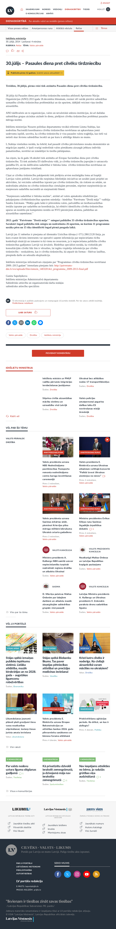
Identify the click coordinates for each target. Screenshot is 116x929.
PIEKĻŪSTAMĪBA (24, 870)
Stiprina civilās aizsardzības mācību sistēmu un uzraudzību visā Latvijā (57, 401)
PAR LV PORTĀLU (24, 863)
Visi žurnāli (91, 831)
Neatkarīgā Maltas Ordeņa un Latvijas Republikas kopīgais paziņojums (93, 561)
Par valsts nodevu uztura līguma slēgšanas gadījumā (21, 770)
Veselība (53, 676)
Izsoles (51, 829)
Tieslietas (17, 777)
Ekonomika (18, 687)
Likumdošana (18, 737)
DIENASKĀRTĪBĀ (73, 9)
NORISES (46, 9)
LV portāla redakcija (29, 881)
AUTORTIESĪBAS (24, 874)
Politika (98, 730)
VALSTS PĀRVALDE (15, 439)
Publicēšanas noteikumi (22, 303)
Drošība (33, 335)
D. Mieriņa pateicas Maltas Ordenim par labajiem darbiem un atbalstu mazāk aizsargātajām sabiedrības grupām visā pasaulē (57, 601)
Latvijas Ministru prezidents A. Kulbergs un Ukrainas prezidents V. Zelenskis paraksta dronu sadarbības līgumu (94, 601)
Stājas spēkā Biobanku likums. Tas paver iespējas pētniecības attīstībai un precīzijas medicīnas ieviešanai (57, 665)
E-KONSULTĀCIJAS (35, 14)
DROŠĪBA (10, 442)
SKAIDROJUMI (33, 9)
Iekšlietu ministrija (16, 38)
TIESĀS (86, 9)
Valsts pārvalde (37, 46)
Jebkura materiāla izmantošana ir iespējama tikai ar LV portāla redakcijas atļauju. (48, 911)
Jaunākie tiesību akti (24, 824)
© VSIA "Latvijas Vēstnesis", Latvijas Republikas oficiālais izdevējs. (40, 914)
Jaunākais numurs (94, 824)
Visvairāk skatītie (22, 827)
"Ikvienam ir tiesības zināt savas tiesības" (39, 901)
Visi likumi (18, 831)
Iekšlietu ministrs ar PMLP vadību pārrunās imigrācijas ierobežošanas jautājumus (57, 382)
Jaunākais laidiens (57, 825)
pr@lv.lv (37, 890)
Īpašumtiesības (56, 784)
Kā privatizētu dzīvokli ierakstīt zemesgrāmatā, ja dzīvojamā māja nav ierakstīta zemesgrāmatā (58, 773)
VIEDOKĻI (57, 9)
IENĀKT (106, 3)
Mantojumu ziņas (57, 833)
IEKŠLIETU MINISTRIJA (19, 368)
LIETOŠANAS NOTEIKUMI (28, 867)
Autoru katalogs (93, 827)
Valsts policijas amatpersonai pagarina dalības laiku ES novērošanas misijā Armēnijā (91, 405)
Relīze (18, 46)
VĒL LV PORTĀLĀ (16, 624)
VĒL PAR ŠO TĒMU (17, 428)
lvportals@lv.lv (32, 886)
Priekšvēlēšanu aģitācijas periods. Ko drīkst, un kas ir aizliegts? (94, 722)
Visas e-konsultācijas (21, 791)
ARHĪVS (49, 14)
